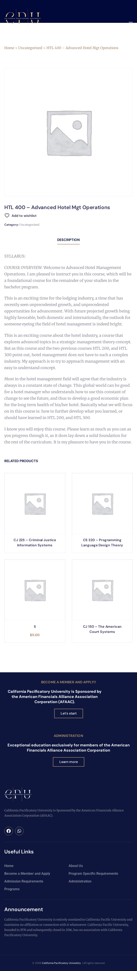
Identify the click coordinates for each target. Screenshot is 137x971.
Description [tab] (68, 240)
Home (9, 48)
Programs (12, 889)
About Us (76, 866)
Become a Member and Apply (27, 874)
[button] (130, 23)
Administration (68, 735)
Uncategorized (30, 48)
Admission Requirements (23, 881)
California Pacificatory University (62, 963)
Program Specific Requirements (93, 874)
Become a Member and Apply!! (68, 682)
